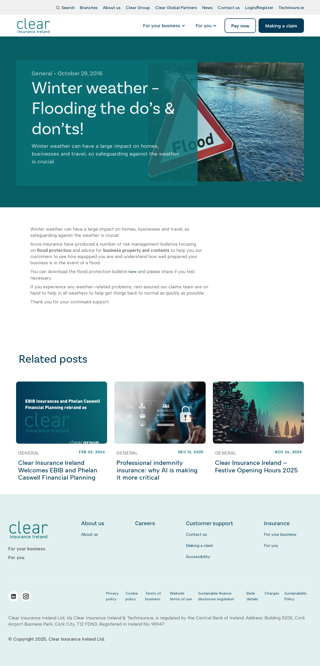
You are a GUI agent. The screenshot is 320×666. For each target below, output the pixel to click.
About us (89, 534)
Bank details (252, 596)
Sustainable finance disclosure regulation (216, 596)
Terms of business (153, 596)
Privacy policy (112, 596)
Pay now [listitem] (240, 25)
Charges (272, 593)
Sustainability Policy (295, 596)
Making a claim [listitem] (281, 25)
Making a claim (199, 545)
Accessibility (198, 556)
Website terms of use (181, 596)
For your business (280, 534)
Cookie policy (132, 596)
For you (271, 545)
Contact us (196, 534)
